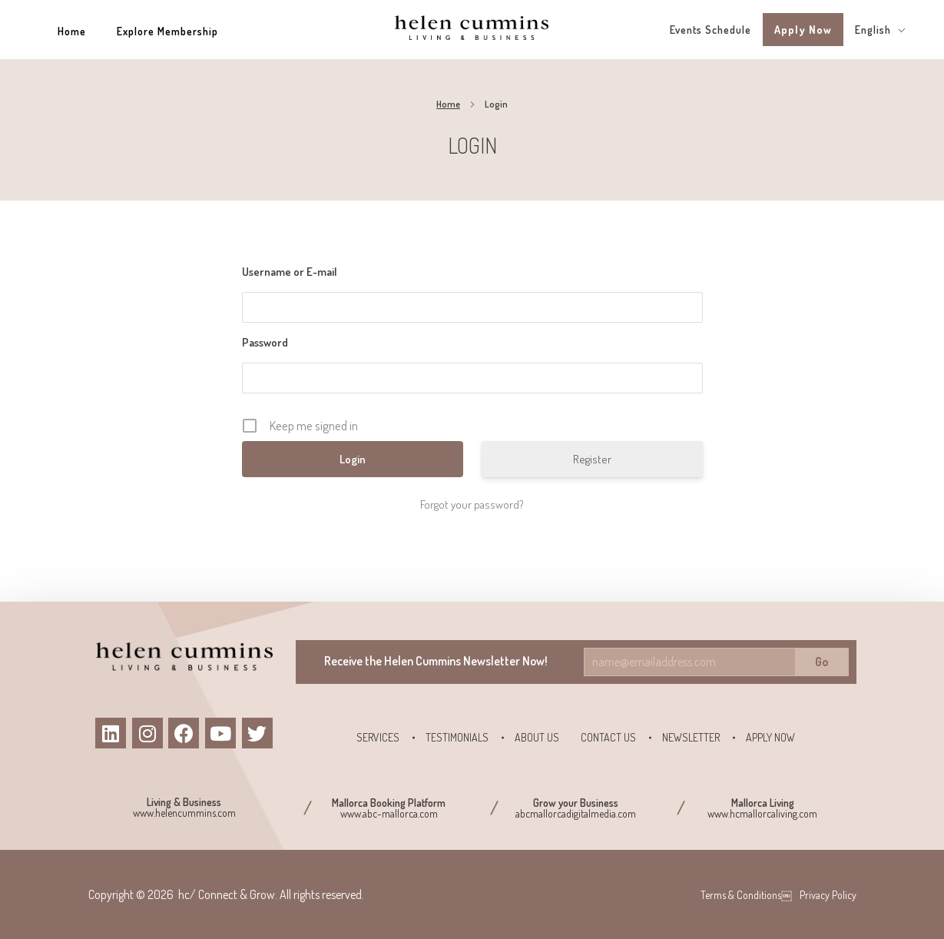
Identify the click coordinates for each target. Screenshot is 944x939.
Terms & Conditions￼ (746, 894)
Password (265, 342)
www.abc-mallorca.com (389, 813)
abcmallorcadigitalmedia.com (575, 813)
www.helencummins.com (184, 812)
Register (592, 459)
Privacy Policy (828, 894)
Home (448, 104)
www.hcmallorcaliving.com (762, 813)
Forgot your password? (472, 504)
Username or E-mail (289, 271)
